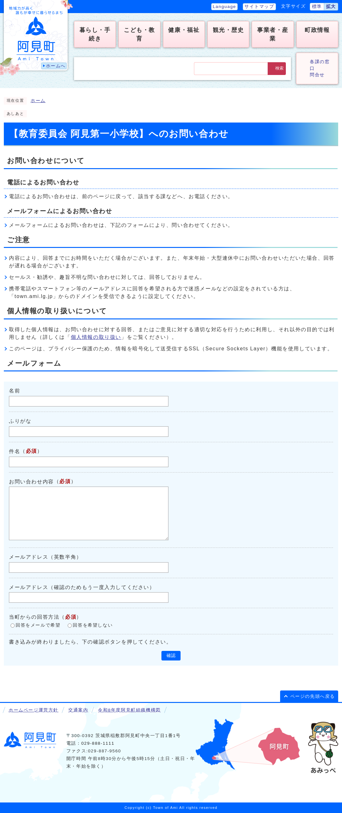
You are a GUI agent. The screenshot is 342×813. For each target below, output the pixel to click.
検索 (279, 68)
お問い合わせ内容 (31, 481)
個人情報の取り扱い (96, 337)
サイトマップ (259, 6)
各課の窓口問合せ (320, 68)
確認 (171, 655)
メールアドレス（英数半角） (45, 557)
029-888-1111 (98, 743)
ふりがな (20, 421)
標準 (317, 6)
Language (224, 6)
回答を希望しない (93, 625)
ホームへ (56, 65)
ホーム (38, 100)
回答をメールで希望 (38, 625)
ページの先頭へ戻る (312, 696)
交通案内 (78, 710)
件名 (14, 451)
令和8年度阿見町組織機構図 (129, 710)
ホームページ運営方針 (33, 710)
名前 (14, 390)
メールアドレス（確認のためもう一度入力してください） (82, 587)
